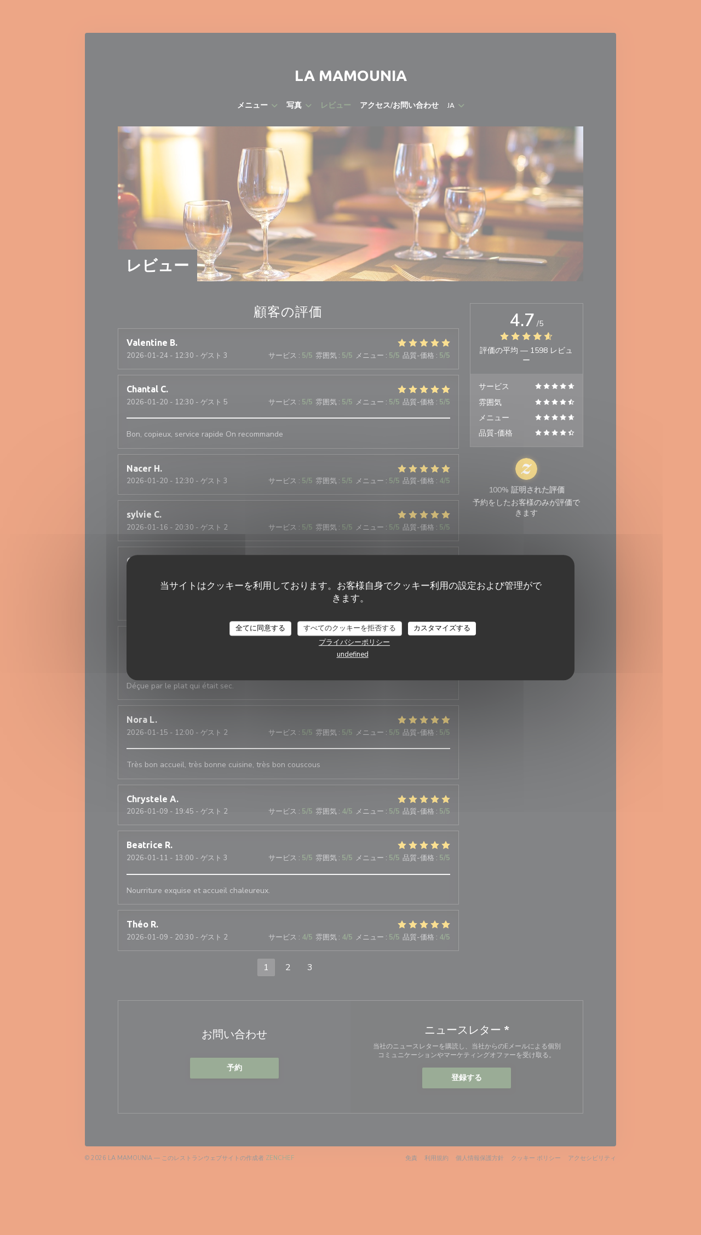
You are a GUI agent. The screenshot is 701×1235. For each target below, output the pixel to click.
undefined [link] (353, 654)
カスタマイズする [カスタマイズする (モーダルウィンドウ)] (441, 628)
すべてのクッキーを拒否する (349, 628)
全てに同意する (260, 628)
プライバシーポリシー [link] (354, 642)
